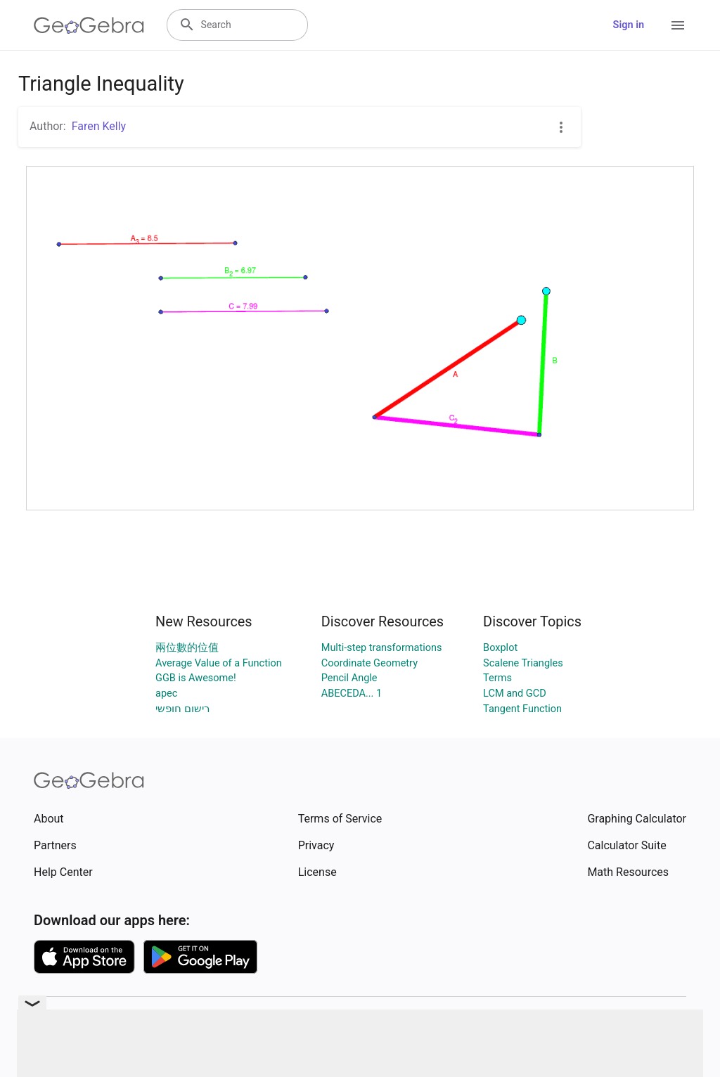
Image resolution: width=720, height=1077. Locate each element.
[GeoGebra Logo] (89, 25)
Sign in (628, 25)
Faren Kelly (99, 126)
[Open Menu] (677, 25)
